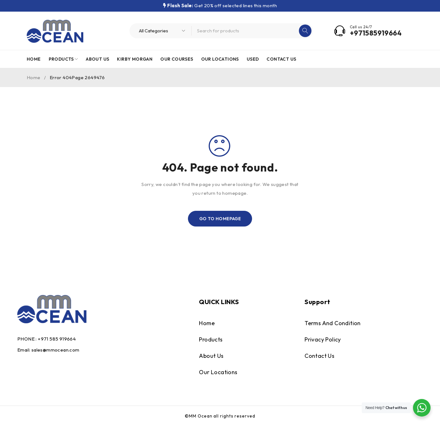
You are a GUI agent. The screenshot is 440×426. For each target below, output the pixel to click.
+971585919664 (376, 33)
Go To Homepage (220, 218)
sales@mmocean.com (55, 350)
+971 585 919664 (57, 339)
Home (34, 77)
